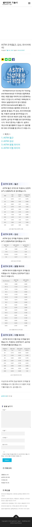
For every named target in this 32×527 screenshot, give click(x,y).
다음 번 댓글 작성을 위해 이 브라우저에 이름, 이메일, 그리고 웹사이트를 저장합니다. (15, 455)
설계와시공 (4, 396)
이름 (4, 430)
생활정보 (3, 474)
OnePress (25, 521)
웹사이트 (5, 444)
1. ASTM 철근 (7, 137)
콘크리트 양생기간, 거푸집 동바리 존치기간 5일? (14, 506)
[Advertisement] (16, 23)
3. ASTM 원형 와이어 (10, 144)
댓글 (4, 410)
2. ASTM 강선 (7, 141)
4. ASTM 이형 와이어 (10, 147)
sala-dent (21, 50)
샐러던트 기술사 (10, 2)
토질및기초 (4, 482)
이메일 (5, 437)
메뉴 (29, 3)
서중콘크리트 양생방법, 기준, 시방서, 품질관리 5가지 (15, 503)
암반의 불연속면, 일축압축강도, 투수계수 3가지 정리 (15, 508)
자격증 (3, 480)
